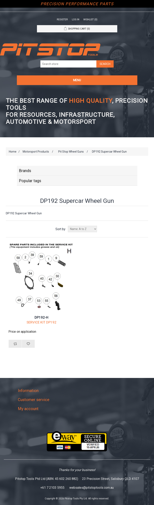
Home (12, 151)
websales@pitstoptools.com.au (91, 488)
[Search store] (68, 64)
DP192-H (41, 317)
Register (62, 19)
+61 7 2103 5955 (52, 488)
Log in (75, 19)
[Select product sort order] (82, 229)
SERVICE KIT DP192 (41, 322)
